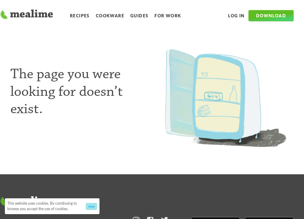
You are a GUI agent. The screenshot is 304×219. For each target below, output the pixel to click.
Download (271, 15)
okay (91, 206)
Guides (139, 15)
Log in (236, 15)
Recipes (80, 15)
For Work (167, 15)
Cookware (110, 15)
